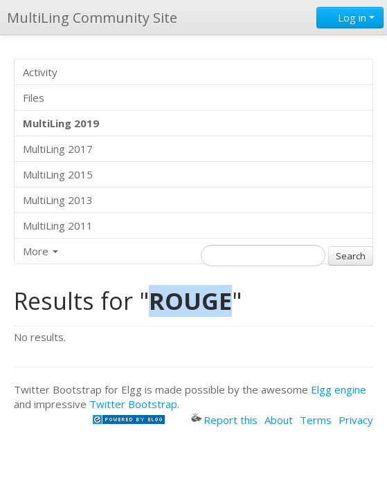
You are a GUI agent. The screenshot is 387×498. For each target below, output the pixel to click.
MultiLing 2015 (58, 174)
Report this (224, 420)
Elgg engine (338, 389)
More (40, 251)
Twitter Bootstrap (133, 404)
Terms (316, 420)
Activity (40, 72)
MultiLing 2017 (58, 149)
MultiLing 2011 (58, 225)
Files (33, 97)
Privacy (356, 420)
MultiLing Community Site (92, 17)
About (278, 420)
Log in (350, 17)
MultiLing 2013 (58, 200)
